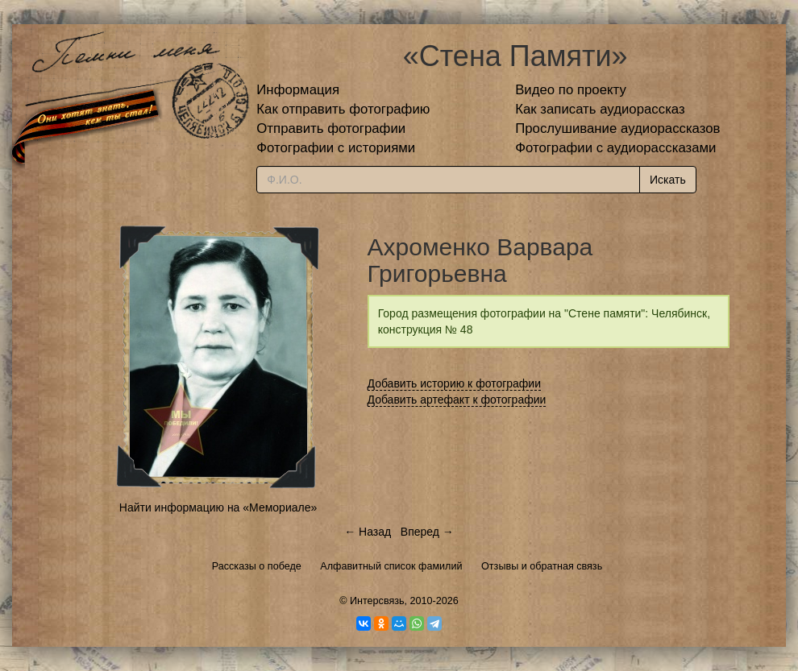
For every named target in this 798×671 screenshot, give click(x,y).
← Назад (367, 531)
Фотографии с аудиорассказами (615, 147)
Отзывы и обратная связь (541, 566)
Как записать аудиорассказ (600, 109)
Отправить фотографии (330, 128)
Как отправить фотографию (343, 109)
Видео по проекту (570, 89)
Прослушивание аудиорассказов (617, 128)
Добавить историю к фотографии (455, 383)
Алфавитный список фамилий (391, 566)
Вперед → (427, 531)
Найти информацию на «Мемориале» (218, 507)
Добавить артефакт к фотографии (457, 399)
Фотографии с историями (335, 147)
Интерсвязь (377, 601)
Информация (297, 89)
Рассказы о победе (256, 566)
